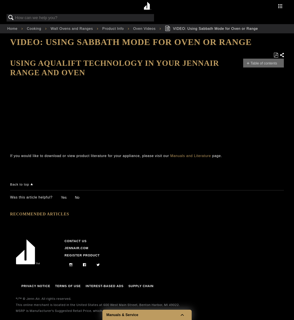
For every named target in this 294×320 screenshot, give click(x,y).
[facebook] (84, 265)
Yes (63, 197)
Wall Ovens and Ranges (72, 28)
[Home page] (147, 6)
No (77, 197)
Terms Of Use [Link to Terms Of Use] (68, 286)
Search (11, 17)
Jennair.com (76, 248)
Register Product (82, 255)
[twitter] (98, 265)
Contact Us (76, 241)
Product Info (113, 28)
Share (282, 55)
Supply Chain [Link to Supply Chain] (141, 286)
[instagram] (71, 265)
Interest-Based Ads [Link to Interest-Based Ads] (105, 286)
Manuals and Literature (190, 156)
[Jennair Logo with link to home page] (27, 263)
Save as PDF (276, 55)
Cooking (34, 28)
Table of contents (264, 63)
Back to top (19, 184)
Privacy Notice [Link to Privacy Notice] (35, 286)
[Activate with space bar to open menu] (280, 6)
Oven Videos (145, 28)
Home (13, 28)
